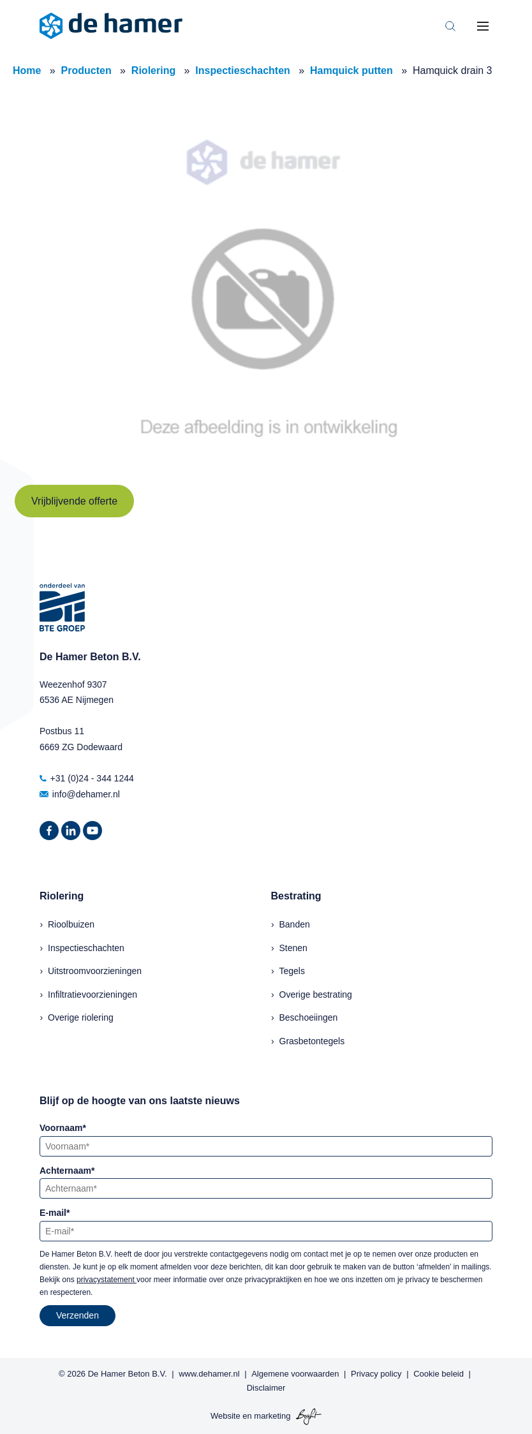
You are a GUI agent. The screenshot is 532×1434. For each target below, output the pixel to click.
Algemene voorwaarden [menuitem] (295, 1374)
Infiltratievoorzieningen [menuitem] (92, 994)
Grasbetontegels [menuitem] (312, 1041)
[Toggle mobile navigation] (482, 26)
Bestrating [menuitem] (296, 896)
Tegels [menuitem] (292, 971)
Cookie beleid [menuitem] (438, 1374)
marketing (272, 1416)
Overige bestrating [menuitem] (315, 994)
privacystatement (107, 1279)
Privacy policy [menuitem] (376, 1374)
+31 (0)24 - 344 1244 (87, 778)
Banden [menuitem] (294, 924)
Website (225, 1416)
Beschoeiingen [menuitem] (308, 1017)
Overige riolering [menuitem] (81, 1017)
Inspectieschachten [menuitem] (86, 948)
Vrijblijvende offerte (74, 501)
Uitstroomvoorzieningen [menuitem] (95, 971)
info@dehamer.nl (80, 794)
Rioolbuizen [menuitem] (71, 924)
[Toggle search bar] (450, 26)
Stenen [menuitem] (293, 948)
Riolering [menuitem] (62, 896)
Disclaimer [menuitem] (266, 1388)
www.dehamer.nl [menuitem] (209, 1374)
